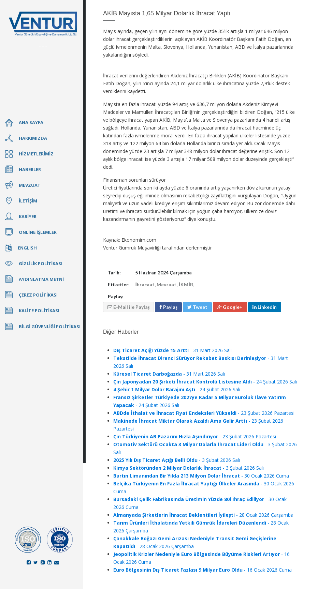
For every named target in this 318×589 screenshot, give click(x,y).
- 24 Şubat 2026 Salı (205, 381)
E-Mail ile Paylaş (128, 307)
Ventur (43, 24)
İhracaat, (146, 284)
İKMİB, (186, 284)
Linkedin (264, 307)
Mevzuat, (167, 284)
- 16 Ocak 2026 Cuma (202, 570)
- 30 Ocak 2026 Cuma (201, 475)
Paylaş (168, 307)
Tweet (197, 307)
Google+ (230, 307)
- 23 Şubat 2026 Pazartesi (203, 413)
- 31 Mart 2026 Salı (172, 350)
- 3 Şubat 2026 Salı (176, 460)
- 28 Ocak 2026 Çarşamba (203, 515)
